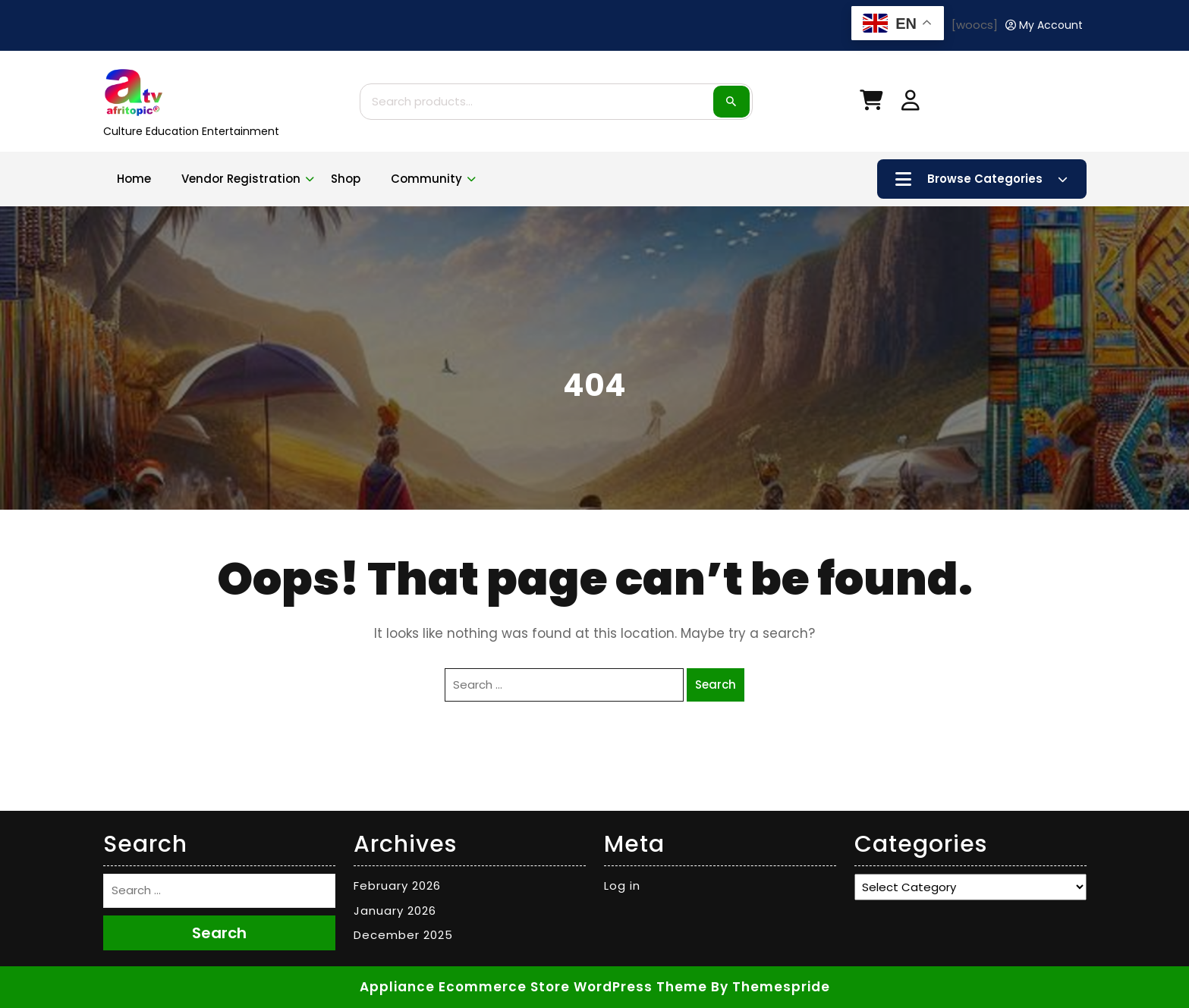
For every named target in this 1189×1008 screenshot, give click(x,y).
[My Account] (1044, 25)
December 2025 (403, 935)
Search (731, 102)
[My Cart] (871, 103)
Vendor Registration (240, 179)
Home (134, 179)
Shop (345, 179)
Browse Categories (981, 179)
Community (426, 179)
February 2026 (397, 885)
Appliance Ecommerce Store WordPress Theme (533, 987)
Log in (622, 885)
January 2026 (395, 911)
